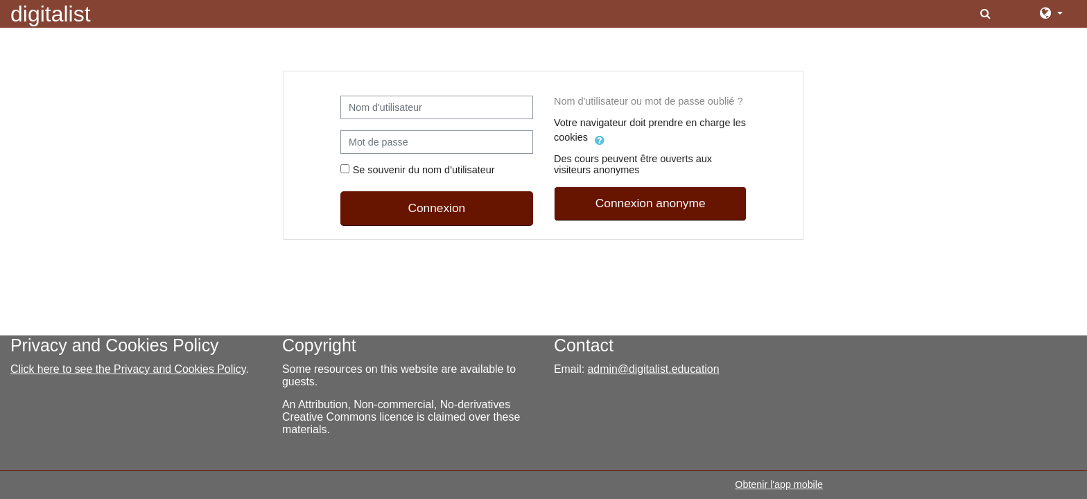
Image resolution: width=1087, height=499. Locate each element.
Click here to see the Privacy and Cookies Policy (127, 369)
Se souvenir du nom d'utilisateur (424, 169)
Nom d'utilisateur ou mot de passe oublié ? (648, 101)
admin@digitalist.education (654, 369)
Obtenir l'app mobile (779, 484)
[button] (987, 14)
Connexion (436, 208)
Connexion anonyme (650, 203)
